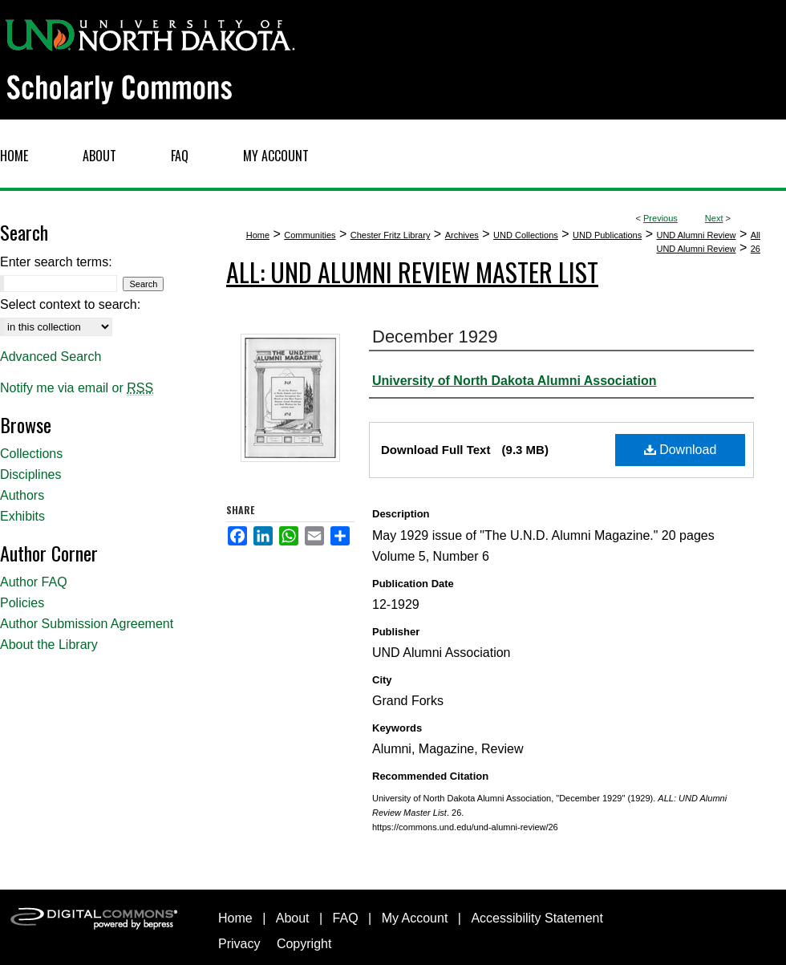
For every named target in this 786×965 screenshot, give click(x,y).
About (293, 918)
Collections (31, 453)
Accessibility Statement (537, 918)
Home (257, 235)
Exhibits (22, 516)
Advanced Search (50, 356)
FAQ (346, 918)
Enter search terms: (56, 262)
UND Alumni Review (695, 235)
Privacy (239, 944)
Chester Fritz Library (390, 235)
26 (755, 248)
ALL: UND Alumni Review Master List (412, 271)
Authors (22, 495)
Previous (660, 218)
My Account (415, 918)
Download (680, 449)
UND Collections (525, 235)
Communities (309, 235)
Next (714, 218)
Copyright (304, 944)
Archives (462, 235)
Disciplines (30, 474)
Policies (22, 603)
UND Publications (607, 235)
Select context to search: (70, 304)
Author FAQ (33, 582)
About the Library (49, 644)
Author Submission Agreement (86, 623)
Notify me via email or (76, 388)
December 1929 (435, 336)
